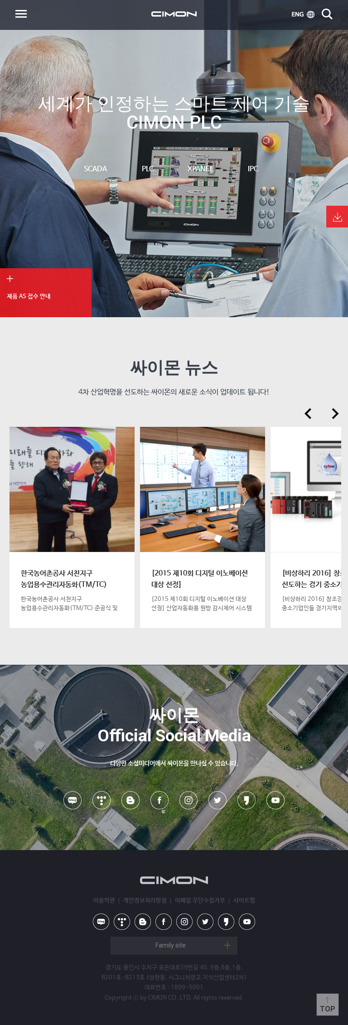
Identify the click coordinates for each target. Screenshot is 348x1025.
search (327, 14)
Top (327, 1009)
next (335, 414)
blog (130, 800)
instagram (188, 800)
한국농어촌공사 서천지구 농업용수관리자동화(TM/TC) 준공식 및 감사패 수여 (64, 584)
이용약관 (104, 900)
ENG (303, 14)
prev (308, 414)
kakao (246, 800)
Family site (170, 945)
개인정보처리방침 (145, 900)
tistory (101, 800)
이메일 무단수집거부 (200, 900)
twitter (217, 800)
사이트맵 (244, 900)
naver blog (72, 800)
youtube (275, 800)
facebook (159, 800)
